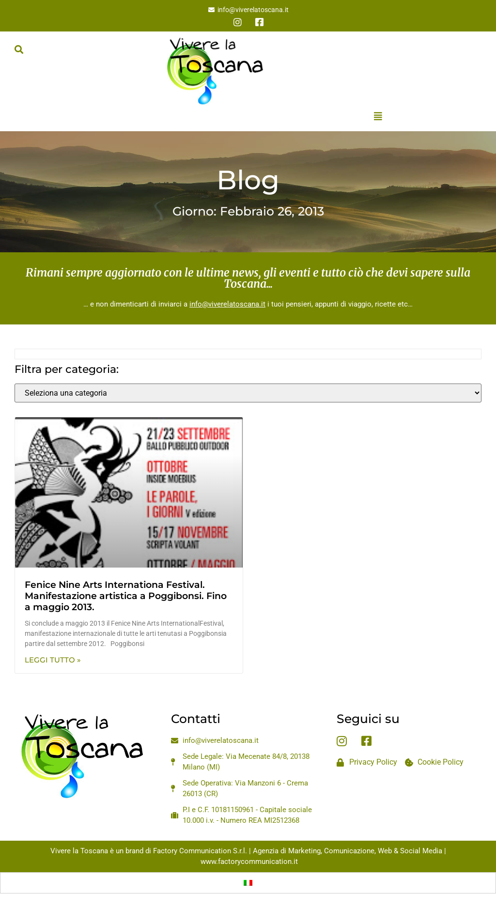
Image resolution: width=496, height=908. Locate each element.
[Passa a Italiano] (248, 883)
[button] (19, 49)
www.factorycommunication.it (249, 861)
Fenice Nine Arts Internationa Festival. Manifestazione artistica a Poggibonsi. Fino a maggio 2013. (126, 596)
